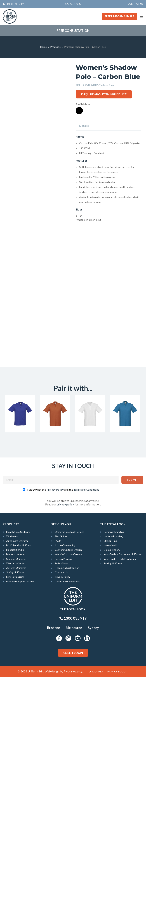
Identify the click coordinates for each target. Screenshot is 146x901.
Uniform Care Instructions (69, 755)
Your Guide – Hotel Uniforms (120, 782)
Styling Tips (110, 765)
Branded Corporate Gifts (20, 805)
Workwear (12, 760)
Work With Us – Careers (68, 778)
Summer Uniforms (16, 782)
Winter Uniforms (15, 787)
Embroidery (61, 787)
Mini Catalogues (15, 801)
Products (55, 46)
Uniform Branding (113, 760)
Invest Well (110, 769)
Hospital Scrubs (15, 774)
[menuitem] (135, 4)
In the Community (65, 769)
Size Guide (61, 760)
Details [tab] (84, 125)
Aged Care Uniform (17, 765)
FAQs (58, 765)
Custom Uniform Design (68, 774)
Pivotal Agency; (73, 895)
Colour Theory (112, 774)
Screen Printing (63, 782)
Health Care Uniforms (18, 755)
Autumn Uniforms (16, 792)
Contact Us (135, 3)
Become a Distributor (67, 792)
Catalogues (73, 4)
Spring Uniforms (15, 796)
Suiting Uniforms (113, 787)
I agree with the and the (63, 713)
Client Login (73, 877)
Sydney (93, 852)
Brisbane (53, 852)
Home (43, 46)
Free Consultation (73, 31)
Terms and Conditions (86, 713)
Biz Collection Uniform (18, 769)
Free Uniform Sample (119, 16)
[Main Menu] (141, 16)
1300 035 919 (73, 842)
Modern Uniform (15, 778)
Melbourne (74, 852)
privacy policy (65, 728)
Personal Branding (114, 755)
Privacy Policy (55, 713)
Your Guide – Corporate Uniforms (122, 778)
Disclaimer (96, 895)
